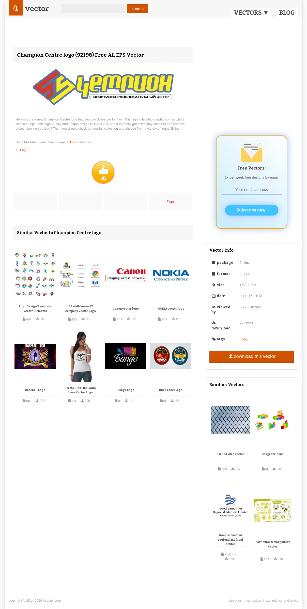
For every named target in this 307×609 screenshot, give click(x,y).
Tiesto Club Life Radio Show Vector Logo (80, 390)
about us (235, 600)
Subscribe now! (252, 210)
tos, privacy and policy (282, 600)
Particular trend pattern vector (272, 544)
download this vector (251, 356)
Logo (74, 142)
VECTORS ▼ (251, 12)
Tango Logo (125, 390)
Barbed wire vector (230, 454)
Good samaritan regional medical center (230, 540)
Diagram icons (272, 454)
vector (37, 8)
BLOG (287, 12)
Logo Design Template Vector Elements (35, 309)
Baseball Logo (35, 390)
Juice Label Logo (170, 390)
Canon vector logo (126, 308)
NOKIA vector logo (171, 308)
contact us (253, 600)
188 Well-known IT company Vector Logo (80, 309)
